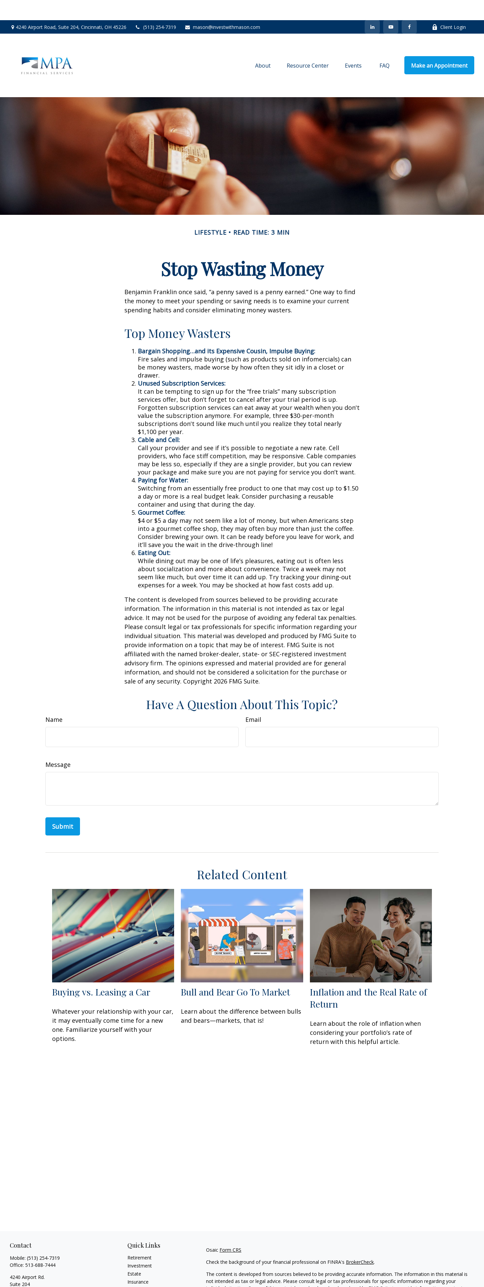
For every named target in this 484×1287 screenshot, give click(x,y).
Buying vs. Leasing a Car (101, 972)
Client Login (449, 7)
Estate (134, 1253)
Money (135, 1278)
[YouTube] (390, 6)
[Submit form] (62, 806)
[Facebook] (409, 6)
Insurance (138, 1261)
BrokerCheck (360, 1242)
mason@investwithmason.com (222, 7)
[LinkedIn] (372, 6)
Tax (131, 1269)
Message (58, 744)
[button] (263, 45)
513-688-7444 (40, 1245)
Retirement (139, 1237)
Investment (139, 1245)
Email (253, 699)
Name (54, 699)
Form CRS (230, 1229)
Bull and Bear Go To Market (235, 972)
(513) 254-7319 (155, 7)
